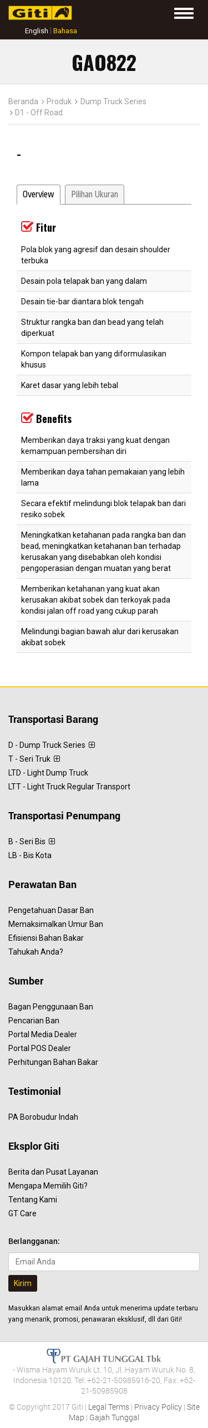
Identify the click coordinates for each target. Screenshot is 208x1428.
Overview (38, 195)
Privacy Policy (158, 1406)
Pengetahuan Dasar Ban (51, 910)
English (36, 31)
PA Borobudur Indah (43, 1117)
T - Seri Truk (34, 758)
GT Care (22, 1213)
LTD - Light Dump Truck (48, 772)
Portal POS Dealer (39, 1048)
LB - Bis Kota (30, 855)
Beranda (23, 101)
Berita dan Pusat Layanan (53, 1171)
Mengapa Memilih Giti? (48, 1185)
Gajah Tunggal (114, 1417)
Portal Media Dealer (42, 1034)
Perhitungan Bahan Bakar (53, 1062)
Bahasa (65, 31)
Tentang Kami (32, 1199)
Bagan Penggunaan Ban (50, 1006)
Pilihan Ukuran (94, 195)
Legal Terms (108, 1406)
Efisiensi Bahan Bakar (46, 938)
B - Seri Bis (31, 841)
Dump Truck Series (113, 101)
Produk (59, 101)
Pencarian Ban (33, 1020)
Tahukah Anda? (35, 951)
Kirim (23, 1283)
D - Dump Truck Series (51, 745)
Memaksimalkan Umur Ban (55, 924)
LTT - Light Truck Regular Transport (69, 786)
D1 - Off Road (39, 112)
